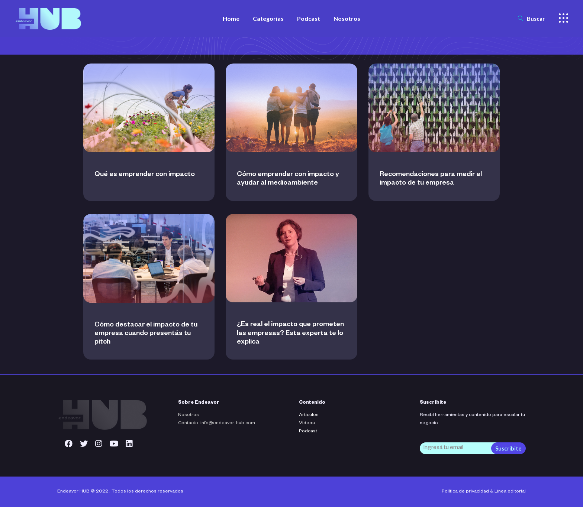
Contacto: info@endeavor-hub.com (216, 423)
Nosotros (188, 415)
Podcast (308, 431)
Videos (307, 423)
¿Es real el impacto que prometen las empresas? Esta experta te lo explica (290, 333)
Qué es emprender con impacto (144, 175)
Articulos (309, 415)
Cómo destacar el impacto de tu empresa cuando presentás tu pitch (145, 334)
